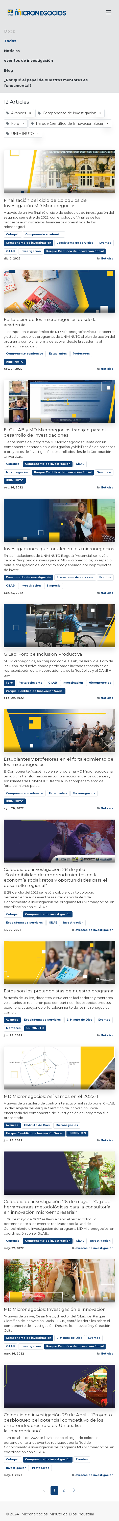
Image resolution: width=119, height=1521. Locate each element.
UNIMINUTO (14, 361)
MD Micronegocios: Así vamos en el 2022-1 (51, 1096)
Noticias (107, 258)
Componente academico (43, 234)
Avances (12, 1019)
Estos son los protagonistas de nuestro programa (58, 990)
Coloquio (12, 234)
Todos (10, 41)
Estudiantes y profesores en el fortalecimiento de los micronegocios (58, 761)
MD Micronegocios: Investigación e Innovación (55, 1309)
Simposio (104, 472)
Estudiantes (58, 353)
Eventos (105, 242)
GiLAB (10, 251)
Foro (9, 682)
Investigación (30, 251)
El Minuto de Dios (79, 1019)
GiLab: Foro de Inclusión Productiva (43, 654)
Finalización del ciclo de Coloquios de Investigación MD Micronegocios (45, 202)
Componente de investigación (28, 242)
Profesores (81, 353)
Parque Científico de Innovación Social (75, 251)
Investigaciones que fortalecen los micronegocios (59, 548)
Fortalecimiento (30, 682)
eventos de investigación (94, 930)
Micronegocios (17, 472)
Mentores (13, 1028)
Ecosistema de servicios (75, 242)
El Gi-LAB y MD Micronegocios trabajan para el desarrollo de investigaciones (55, 432)
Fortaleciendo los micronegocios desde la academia (50, 322)
